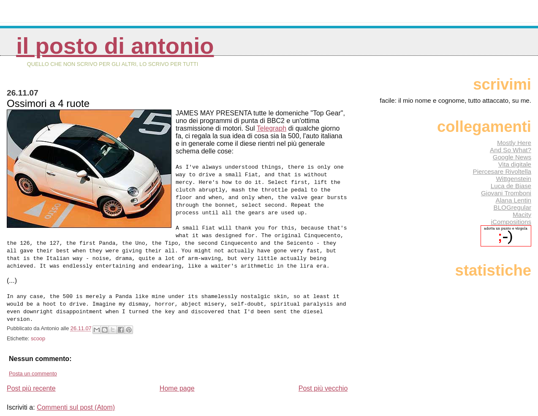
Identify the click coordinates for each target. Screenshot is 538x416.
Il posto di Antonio (115, 46)
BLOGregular (512, 207)
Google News (512, 157)
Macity (522, 214)
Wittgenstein (513, 178)
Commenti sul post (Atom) (76, 407)
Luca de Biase (511, 185)
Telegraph (271, 128)
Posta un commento (33, 373)
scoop (38, 338)
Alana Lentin (513, 200)
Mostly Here (514, 142)
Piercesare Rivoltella (502, 171)
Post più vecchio (323, 388)
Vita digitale (514, 164)
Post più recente (31, 388)
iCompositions (511, 221)
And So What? (510, 149)
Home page (177, 388)
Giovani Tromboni (506, 193)
